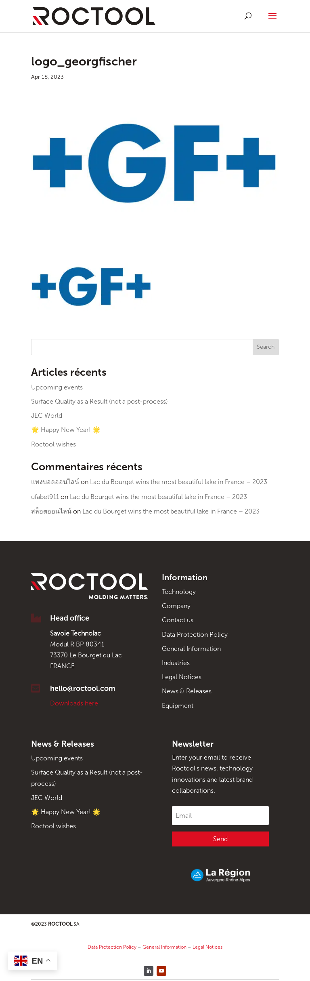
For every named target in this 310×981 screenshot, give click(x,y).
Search (265, 346)
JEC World (46, 415)
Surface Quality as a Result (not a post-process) (99, 401)
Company (176, 606)
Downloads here (74, 703)
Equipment (177, 705)
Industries (176, 663)
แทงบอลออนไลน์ (55, 482)
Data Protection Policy (195, 634)
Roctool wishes (53, 444)
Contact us (177, 620)
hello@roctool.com (82, 688)
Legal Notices (181, 677)
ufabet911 (45, 497)
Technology (179, 592)
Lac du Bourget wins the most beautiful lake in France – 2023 (178, 482)
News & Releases (187, 691)
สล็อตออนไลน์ (51, 511)
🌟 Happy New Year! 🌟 (66, 430)
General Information (191, 649)
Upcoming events (57, 387)
